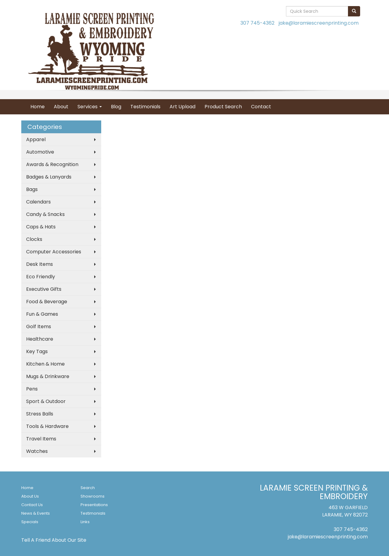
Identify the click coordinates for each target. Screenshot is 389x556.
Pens (32, 388)
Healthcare (39, 338)
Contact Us (32, 505)
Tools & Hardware (47, 426)
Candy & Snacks (45, 214)
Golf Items (38, 326)
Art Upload (182, 106)
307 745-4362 (257, 22)
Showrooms (93, 496)
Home (37, 106)
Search (88, 488)
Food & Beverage (46, 301)
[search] (354, 11)
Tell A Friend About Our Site (53, 540)
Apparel (36, 139)
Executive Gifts (43, 289)
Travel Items (41, 438)
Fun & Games (42, 314)
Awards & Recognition (52, 164)
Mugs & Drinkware (47, 376)
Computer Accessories (53, 251)
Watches (37, 451)
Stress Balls (39, 413)
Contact (261, 106)
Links (85, 522)
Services (89, 106)
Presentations (94, 505)
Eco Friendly (40, 276)
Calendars (38, 201)
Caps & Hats (41, 226)
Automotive (40, 151)
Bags (32, 189)
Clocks (34, 239)
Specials (29, 522)
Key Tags (37, 351)
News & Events (35, 513)
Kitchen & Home (45, 363)
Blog (116, 106)
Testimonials (145, 106)
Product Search (223, 106)
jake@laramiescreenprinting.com (319, 22)
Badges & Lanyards (48, 176)
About (61, 106)
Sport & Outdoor (46, 401)
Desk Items (39, 264)
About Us (30, 496)
